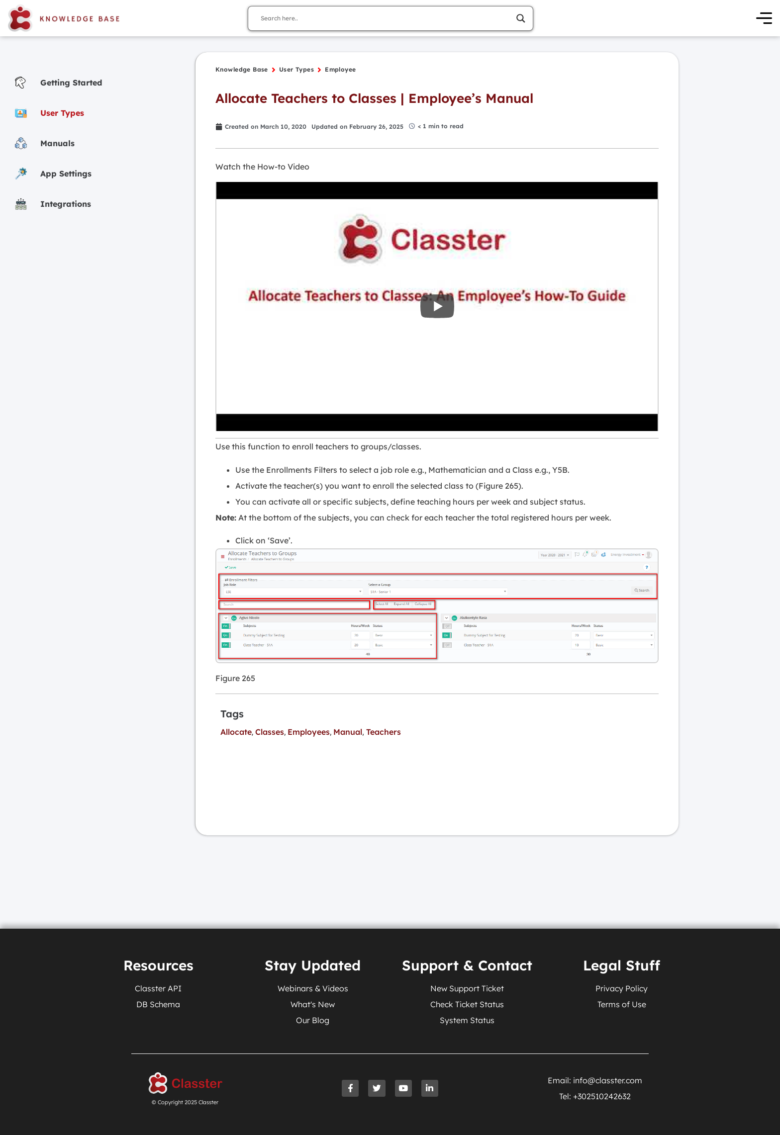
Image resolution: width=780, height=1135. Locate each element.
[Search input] (386, 18)
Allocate (236, 732)
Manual (347, 732)
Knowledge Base (241, 70)
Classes (269, 732)
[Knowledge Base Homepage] (64, 18)
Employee (340, 70)
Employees (309, 732)
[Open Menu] (764, 18)
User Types (296, 70)
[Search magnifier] (521, 18)
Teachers (383, 732)
